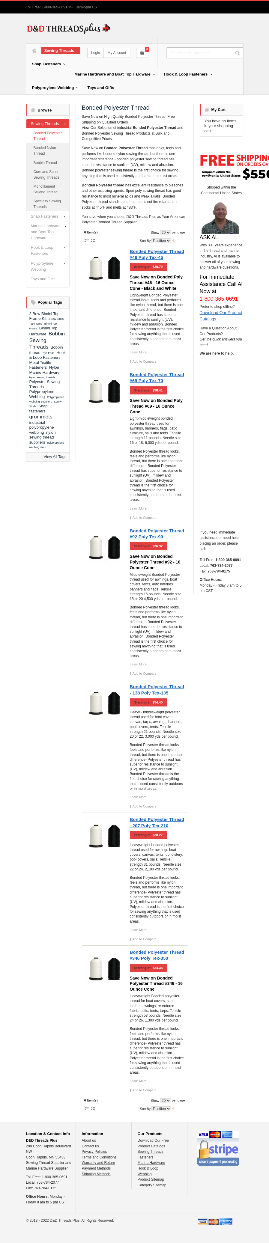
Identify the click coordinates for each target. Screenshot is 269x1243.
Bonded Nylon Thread (45, 151)
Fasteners (146, 1157)
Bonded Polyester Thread (48, 136)
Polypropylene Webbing (42, 394)
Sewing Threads (45, 123)
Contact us (90, 1146)
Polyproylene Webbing (42, 266)
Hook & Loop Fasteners (42, 250)
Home (34, 50)
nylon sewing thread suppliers (42, 437)
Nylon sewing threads (42, 377)
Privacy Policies (94, 1151)
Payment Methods (96, 1168)
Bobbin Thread (45, 163)
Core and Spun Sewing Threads (47, 175)
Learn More (138, 352)
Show (155, 232)
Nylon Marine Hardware (44, 370)
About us (89, 1140)
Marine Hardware (151, 1163)
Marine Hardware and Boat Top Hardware (46, 232)
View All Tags (54, 456)
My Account (116, 53)
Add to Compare (145, 361)
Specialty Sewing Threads (47, 204)
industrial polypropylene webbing (41, 427)
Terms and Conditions (99, 1157)
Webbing (145, 1174)
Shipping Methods (96, 1174)
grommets (40, 417)
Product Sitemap (151, 1179)
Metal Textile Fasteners (40, 365)
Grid (93, 240)
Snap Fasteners (44, 216)
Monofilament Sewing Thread (46, 189)
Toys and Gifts (43, 279)
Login (95, 53)
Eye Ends (48, 353)
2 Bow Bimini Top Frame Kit (44, 316)
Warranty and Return (98, 1163)
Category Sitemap (152, 1185)
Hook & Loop (148, 1168)
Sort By (145, 240)
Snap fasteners (38, 408)
